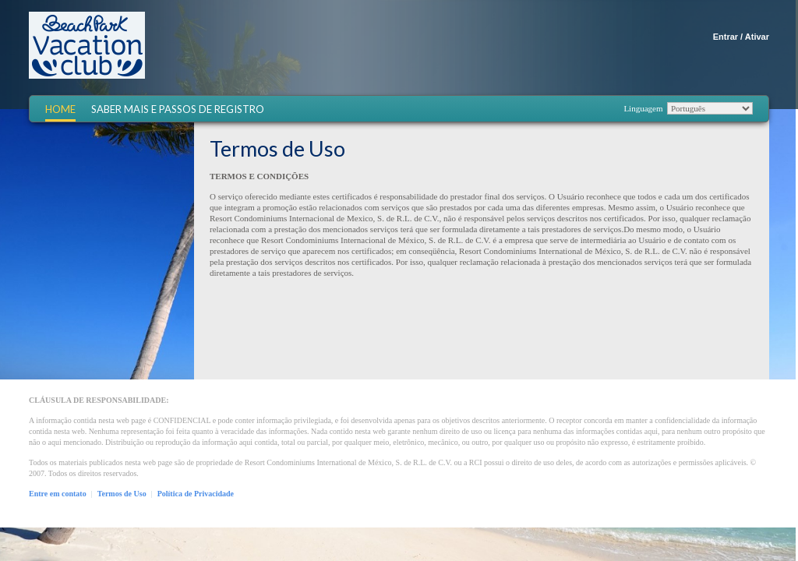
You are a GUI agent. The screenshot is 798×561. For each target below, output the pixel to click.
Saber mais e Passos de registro (177, 109)
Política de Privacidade (195, 493)
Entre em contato (58, 493)
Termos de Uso (122, 493)
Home (60, 109)
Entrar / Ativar (741, 36)
